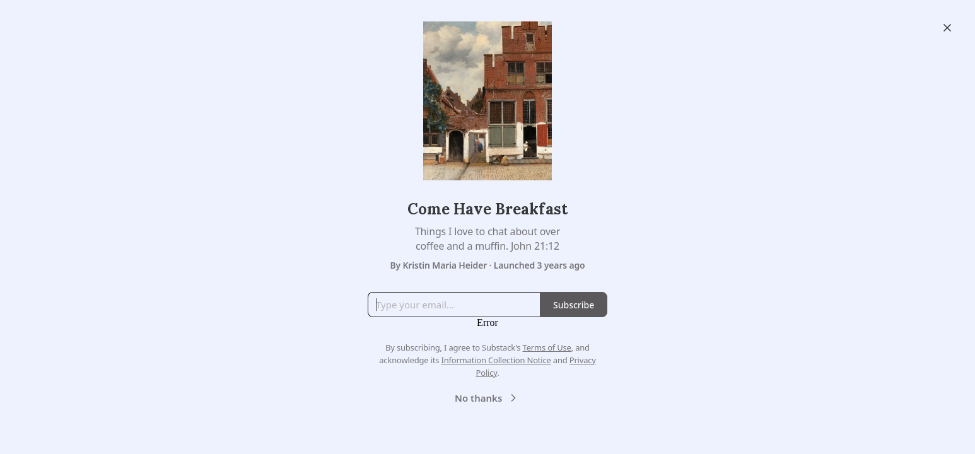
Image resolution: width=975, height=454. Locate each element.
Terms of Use (547, 347)
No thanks (487, 398)
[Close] (947, 27)
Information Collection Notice (496, 360)
